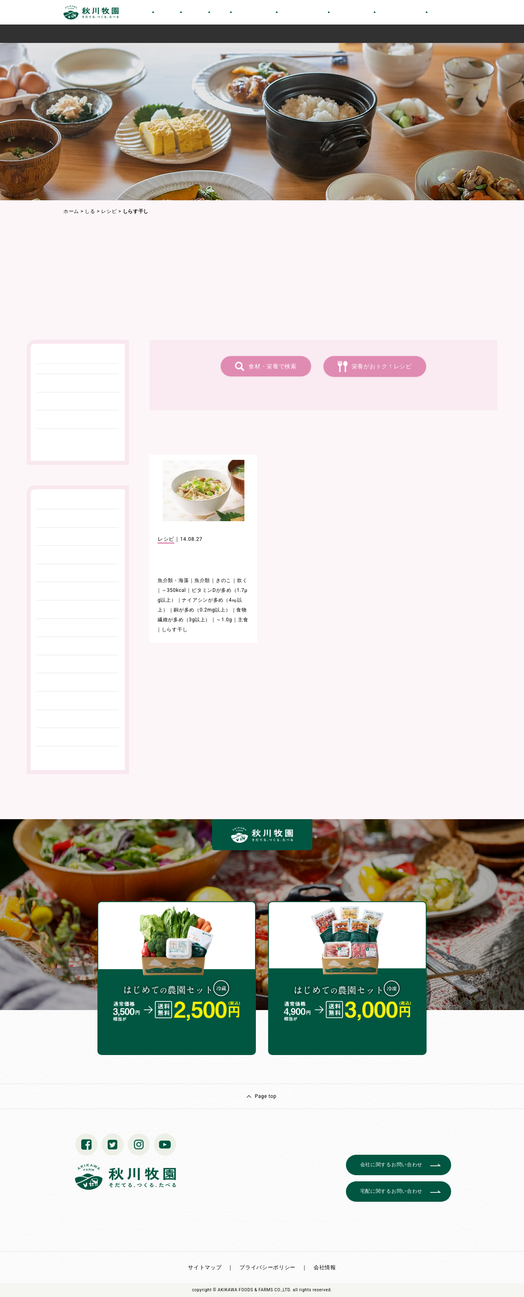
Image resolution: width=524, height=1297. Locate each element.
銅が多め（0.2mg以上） (202, 610)
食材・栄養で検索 (272, 366)
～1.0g (224, 620)
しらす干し (175, 629)
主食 (243, 620)
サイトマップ (204, 1267)
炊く (242, 580)
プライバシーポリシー (267, 1267)
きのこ (223, 580)
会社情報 (325, 1267)
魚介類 (202, 580)
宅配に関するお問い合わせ (391, 1191)
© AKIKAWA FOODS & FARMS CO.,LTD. (252, 1290)
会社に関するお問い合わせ (391, 1164)
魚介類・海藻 (173, 580)
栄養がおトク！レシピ (382, 366)
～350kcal (174, 590)
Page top (265, 1096)
